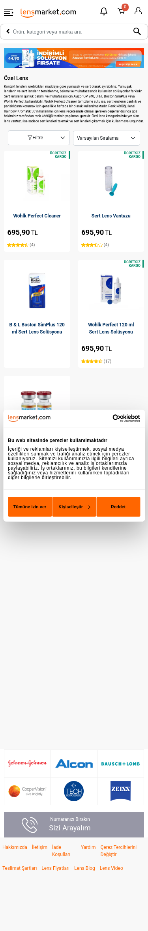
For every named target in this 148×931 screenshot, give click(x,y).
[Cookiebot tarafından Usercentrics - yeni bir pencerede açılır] (106, 418)
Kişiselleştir (74, 506)
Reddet (118, 506)
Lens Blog (84, 868)
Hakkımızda (14, 847)
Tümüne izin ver (30, 506)
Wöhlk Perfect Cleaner (37, 216)
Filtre (35, 137)
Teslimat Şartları (19, 868)
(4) (21, 244)
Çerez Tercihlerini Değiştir (118, 851)
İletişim (39, 847)
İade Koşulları (61, 851)
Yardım (88, 847)
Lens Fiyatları (55, 868)
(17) (96, 361)
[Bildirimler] (104, 12)
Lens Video (111, 868)
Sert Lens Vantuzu (111, 216)
